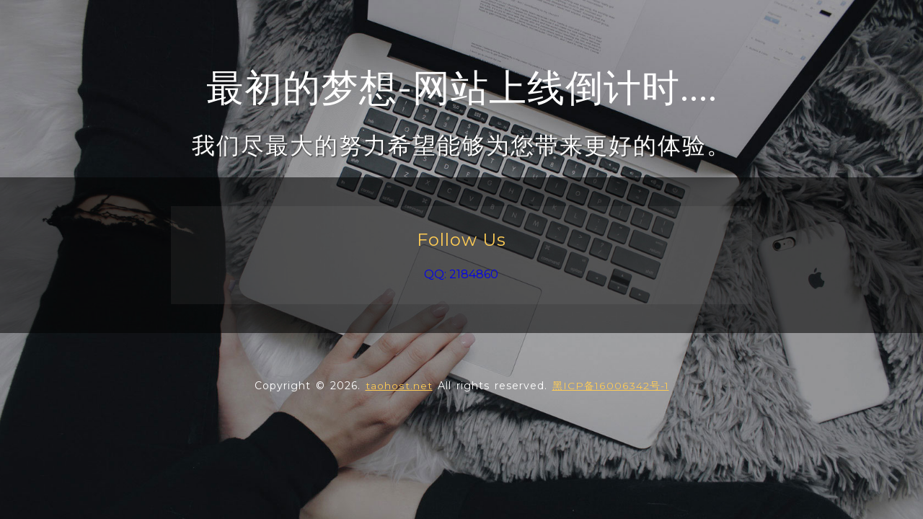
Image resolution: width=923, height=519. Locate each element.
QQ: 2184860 (461, 274)
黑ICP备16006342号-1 (610, 385)
